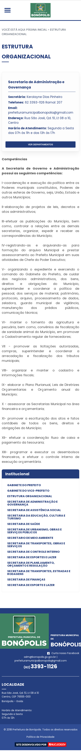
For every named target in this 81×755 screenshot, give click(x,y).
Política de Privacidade (40, 737)
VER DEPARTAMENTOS (40, 144)
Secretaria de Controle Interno (33, 551)
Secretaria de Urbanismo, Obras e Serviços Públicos (34, 531)
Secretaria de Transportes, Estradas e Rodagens (38, 573)
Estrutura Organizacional (29, 496)
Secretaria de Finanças (26, 579)
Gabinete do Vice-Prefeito (28, 490)
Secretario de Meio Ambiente (30, 538)
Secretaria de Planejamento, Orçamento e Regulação (31, 564)
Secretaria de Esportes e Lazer (31, 557)
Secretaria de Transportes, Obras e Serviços (36, 545)
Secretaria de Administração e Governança (32, 503)
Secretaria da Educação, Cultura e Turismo (36, 517)
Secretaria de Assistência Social (34, 510)
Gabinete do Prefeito (24, 485)
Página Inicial (36, 30)
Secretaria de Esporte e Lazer (31, 585)
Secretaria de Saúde (23, 524)
